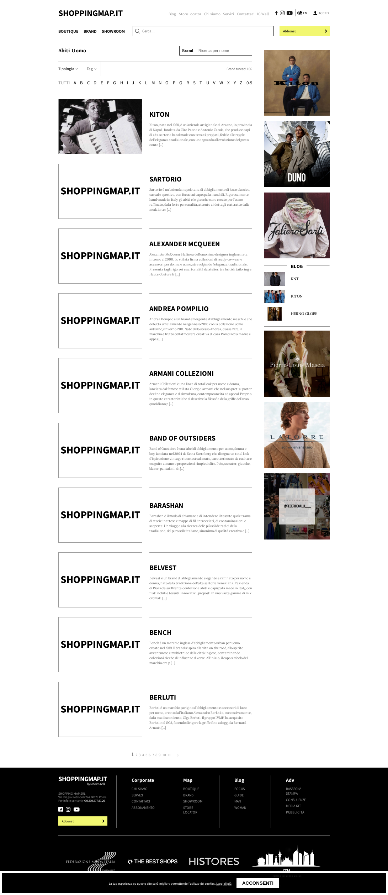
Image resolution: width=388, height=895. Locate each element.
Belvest (162, 567)
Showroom (113, 31)
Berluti (162, 697)
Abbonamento (143, 807)
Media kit (293, 806)
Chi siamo (212, 13)
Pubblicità (295, 812)
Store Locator (190, 13)
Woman (240, 807)
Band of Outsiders (182, 438)
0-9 (249, 83)
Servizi (228, 13)
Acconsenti (257, 883)
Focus (239, 788)
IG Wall (263, 13)
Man (237, 801)
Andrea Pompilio (179, 308)
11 (169, 755)
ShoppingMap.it (90, 13)
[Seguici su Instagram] (282, 13)
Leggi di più (224, 883)
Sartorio (165, 179)
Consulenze (296, 799)
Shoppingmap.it (83, 783)
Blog (172, 13)
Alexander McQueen (184, 243)
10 (164, 755)
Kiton (159, 114)
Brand (90, 31)
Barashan (166, 505)
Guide (239, 795)
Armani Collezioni (181, 373)
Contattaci (246, 13)
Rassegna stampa (293, 791)
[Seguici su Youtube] (288, 13)
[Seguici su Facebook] (276, 13)
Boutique (68, 31)
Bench (160, 632)
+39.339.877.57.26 (94, 800)
